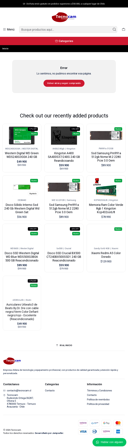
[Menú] (8, 29)
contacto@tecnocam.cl (17, 390)
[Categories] (64, 41)
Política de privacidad (98, 404)
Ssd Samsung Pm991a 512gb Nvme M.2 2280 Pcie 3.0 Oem (106, 155)
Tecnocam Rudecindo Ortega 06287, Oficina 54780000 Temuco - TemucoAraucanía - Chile (19, 401)
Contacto (50, 390)
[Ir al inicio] (64, 345)
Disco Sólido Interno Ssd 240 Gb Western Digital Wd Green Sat (22, 204)
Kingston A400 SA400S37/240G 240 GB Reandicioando (64, 155)
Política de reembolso (98, 399)
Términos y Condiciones (99, 390)
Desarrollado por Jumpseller (49, 433)
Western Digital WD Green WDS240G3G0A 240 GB (21, 154)
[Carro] (123, 29)
